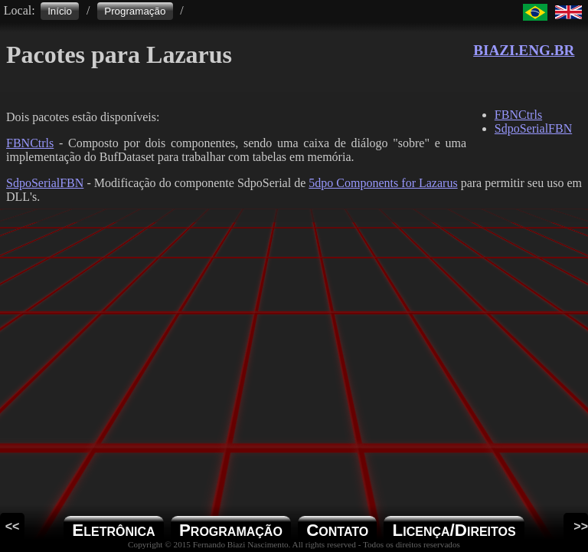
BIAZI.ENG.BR (523, 50)
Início (59, 11)
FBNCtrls (30, 143)
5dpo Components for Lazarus (383, 182)
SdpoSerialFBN (44, 182)
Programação (134, 11)
